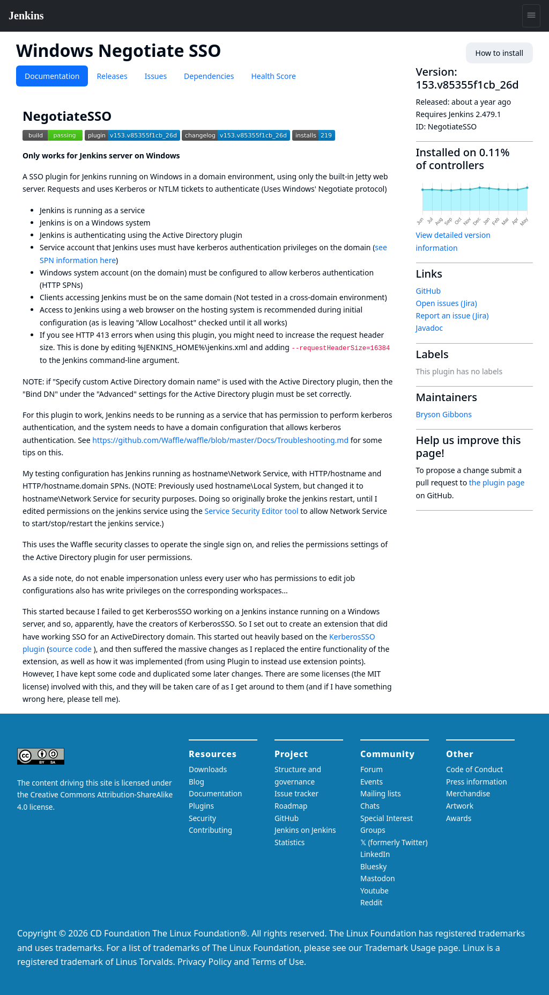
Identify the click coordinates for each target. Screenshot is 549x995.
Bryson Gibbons (444, 414)
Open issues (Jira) (446, 303)
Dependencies (209, 76)
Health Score (273, 76)
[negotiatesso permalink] (119, 116)
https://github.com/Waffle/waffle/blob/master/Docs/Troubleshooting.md (220, 440)
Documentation (52, 76)
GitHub (428, 291)
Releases (112, 76)
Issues (156, 76)
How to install (499, 53)
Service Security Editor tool (252, 511)
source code (70, 649)
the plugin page (497, 482)
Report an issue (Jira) (452, 315)
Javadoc (429, 328)
